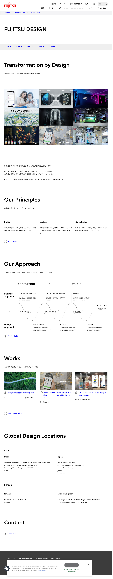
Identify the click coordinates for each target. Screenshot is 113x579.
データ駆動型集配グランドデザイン (19, 392)
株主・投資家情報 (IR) (76, 4)
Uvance (66, 8)
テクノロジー (89, 8)
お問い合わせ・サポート (41, 558)
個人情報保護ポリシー (25, 558)
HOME (9, 47)
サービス (51, 8)
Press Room (63, 4)
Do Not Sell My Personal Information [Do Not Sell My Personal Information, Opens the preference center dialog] (72, 570)
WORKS (19, 47)
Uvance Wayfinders (77, 8)
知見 (60, 8)
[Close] (88, 564)
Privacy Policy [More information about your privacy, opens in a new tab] (42, 570)
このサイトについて (11, 558)
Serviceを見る (11, 336)
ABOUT (41, 47)
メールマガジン (55, 558)
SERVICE (30, 47)
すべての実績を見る (13, 413)
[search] (106, 4)
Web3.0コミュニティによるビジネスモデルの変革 (90, 393)
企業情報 (53, 4)
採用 (86, 4)
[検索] (103, 4)
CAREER (52, 47)
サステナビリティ (103, 8)
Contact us (10, 534)
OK (71, 565)
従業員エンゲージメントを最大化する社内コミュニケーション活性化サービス (55, 395)
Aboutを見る (10, 241)
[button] (7, 568)
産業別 (42, 8)
